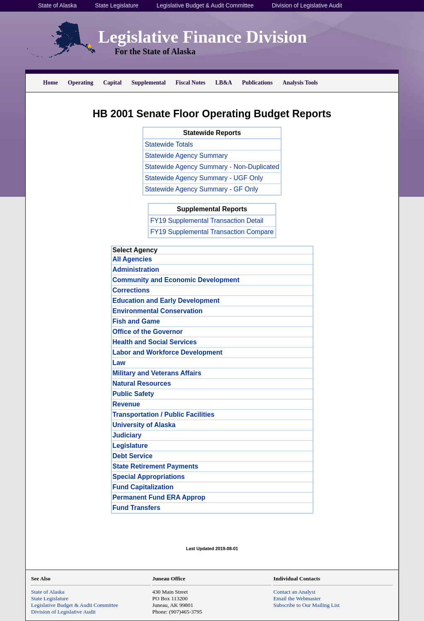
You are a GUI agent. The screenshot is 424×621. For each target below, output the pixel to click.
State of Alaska (57, 5)
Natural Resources (142, 383)
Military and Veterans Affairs (157, 373)
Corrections (131, 290)
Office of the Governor (148, 331)
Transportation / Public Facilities (163, 414)
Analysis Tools (300, 83)
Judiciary (127, 435)
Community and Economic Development (176, 279)
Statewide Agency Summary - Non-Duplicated (212, 166)
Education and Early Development (166, 300)
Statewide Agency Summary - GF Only (201, 189)
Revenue (126, 404)
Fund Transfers (137, 507)
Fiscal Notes (190, 83)
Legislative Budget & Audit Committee (205, 5)
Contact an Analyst (294, 592)
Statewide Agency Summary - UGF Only (204, 177)
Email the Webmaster (296, 598)
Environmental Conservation (158, 310)
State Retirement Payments (155, 466)
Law (119, 362)
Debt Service (133, 455)
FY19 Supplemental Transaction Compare (212, 231)
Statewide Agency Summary (186, 155)
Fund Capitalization (143, 487)
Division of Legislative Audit (307, 5)
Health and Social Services (155, 342)
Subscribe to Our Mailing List (306, 605)
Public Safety (133, 393)
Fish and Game (136, 321)
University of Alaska (144, 424)
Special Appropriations (149, 476)
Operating (80, 83)
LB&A (223, 83)
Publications (257, 83)
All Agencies (132, 259)
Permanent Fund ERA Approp (159, 497)
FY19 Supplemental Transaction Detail (206, 220)
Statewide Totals (169, 144)
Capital (112, 83)
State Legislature (116, 5)
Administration (136, 269)
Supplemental (149, 83)
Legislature (130, 445)
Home (50, 83)
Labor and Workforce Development (168, 352)
